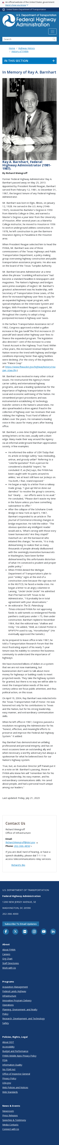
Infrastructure (9, 995)
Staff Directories (10, 963)
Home (12, 48)
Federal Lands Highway (14, 991)
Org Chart (7, 958)
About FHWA (8, 949)
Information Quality (12, 1064)
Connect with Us (10, 1129)
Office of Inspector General (16, 1073)
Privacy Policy (9, 1078)
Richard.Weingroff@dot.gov (22, 842)
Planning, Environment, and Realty (19, 1009)
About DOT (8, 1042)
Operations (8, 1004)
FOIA (4, 1060)
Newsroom (8, 1111)
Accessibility (8, 1046)
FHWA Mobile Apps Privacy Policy (19, 1055)
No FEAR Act (8, 1069)
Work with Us (9, 967)
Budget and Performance (15, 1051)
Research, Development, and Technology (23, 1018)
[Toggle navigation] (52, 32)
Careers (6, 954)
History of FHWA (19, 51)
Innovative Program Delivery (16, 1000)
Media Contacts (10, 1124)
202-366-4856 (23, 846)
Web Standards (10, 1092)
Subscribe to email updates (21, 923)
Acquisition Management (15, 986)
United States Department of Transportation (26, 9)
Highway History (26, 48)
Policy (5, 1013)
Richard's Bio (18, 865)
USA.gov (6, 1082)
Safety (5, 1023)
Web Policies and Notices (15, 1087)
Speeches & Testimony (14, 1120)
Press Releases (10, 1115)
